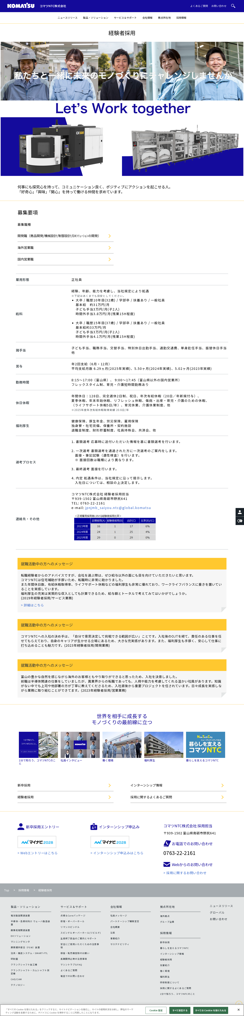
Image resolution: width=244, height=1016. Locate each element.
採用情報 (181, 17)
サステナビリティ (119, 944)
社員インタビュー (71, 760)
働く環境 (107, 760)
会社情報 (147, 17)
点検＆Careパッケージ (72, 915)
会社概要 (115, 927)
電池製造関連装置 (20, 915)
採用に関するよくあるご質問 (151, 797)
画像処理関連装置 (20, 930)
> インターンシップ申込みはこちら (117, 853)
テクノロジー (18, 985)
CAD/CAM (16, 979)
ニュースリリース (68, 17)
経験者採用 (26, 797)
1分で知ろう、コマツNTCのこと (37, 761)
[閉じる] (238, 1011)
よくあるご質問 (199, 6)
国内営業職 (26, 259)
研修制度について (169, 982)
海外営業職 (26, 247)
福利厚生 (149, 760)
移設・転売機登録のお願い (74, 953)
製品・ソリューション (95, 17)
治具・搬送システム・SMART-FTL (29, 953)
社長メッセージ (118, 915)
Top (6, 890)
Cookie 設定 (156, 1011)
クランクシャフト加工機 (24, 964)
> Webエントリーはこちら (38, 853)
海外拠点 (165, 916)
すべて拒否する (180, 1011)
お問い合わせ (218, 6)
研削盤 (14, 958)
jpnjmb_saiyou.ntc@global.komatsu (118, 507)
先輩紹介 (165, 965)
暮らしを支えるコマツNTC (202, 760)
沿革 (112, 932)
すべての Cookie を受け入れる (210, 1011)
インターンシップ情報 (146, 785)
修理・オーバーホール (72, 921)
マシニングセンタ (20, 941)
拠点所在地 (164, 17)
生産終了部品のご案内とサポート (78, 938)
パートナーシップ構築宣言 (124, 921)
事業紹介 (115, 938)
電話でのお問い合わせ (72, 976)
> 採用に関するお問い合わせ (185, 872)
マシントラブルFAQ (71, 964)
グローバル (217, 912)
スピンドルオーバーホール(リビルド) (80, 932)
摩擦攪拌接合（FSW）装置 (25, 947)
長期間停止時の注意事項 (73, 958)
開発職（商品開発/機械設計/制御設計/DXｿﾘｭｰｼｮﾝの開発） (59, 235)
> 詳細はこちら (32, 605)
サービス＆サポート (125, 17)
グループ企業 (167, 921)
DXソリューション (21, 935)
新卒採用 (24, 785)
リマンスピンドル (70, 927)
